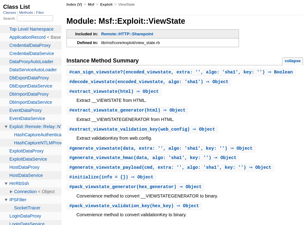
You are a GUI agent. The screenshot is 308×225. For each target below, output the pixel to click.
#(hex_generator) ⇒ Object (136, 190)
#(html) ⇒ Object (115, 92)
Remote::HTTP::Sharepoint (127, 34)
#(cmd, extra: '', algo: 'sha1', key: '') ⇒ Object (171, 170)
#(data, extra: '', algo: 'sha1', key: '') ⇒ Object (161, 150)
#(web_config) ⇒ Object (143, 131)
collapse (293, 60)
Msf (91, 4)
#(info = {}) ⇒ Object (112, 180)
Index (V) (74, 4)
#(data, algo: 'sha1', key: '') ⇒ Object (153, 160)
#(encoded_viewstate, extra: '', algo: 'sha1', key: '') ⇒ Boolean (182, 72)
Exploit (106, 4)
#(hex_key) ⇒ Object (135, 209)
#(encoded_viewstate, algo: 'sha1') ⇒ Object (149, 82)
